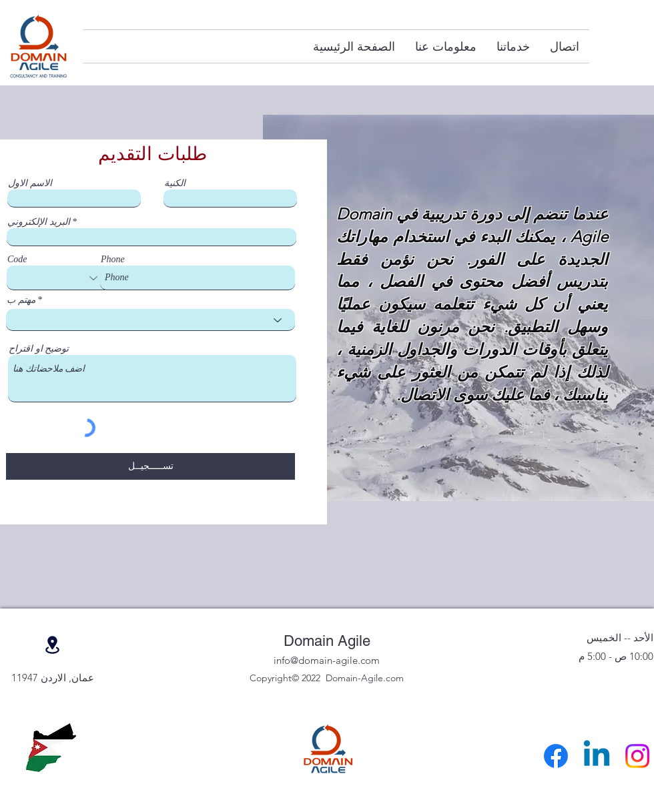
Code (17, 259)
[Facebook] (556, 756)
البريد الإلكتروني (38, 222)
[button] (513, 46)
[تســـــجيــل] (150, 466)
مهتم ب (21, 300)
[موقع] (52, 645)
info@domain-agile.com (327, 660)
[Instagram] (637, 756)
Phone (113, 259)
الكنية (175, 183)
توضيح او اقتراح (39, 349)
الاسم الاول (30, 183)
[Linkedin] (597, 756)
